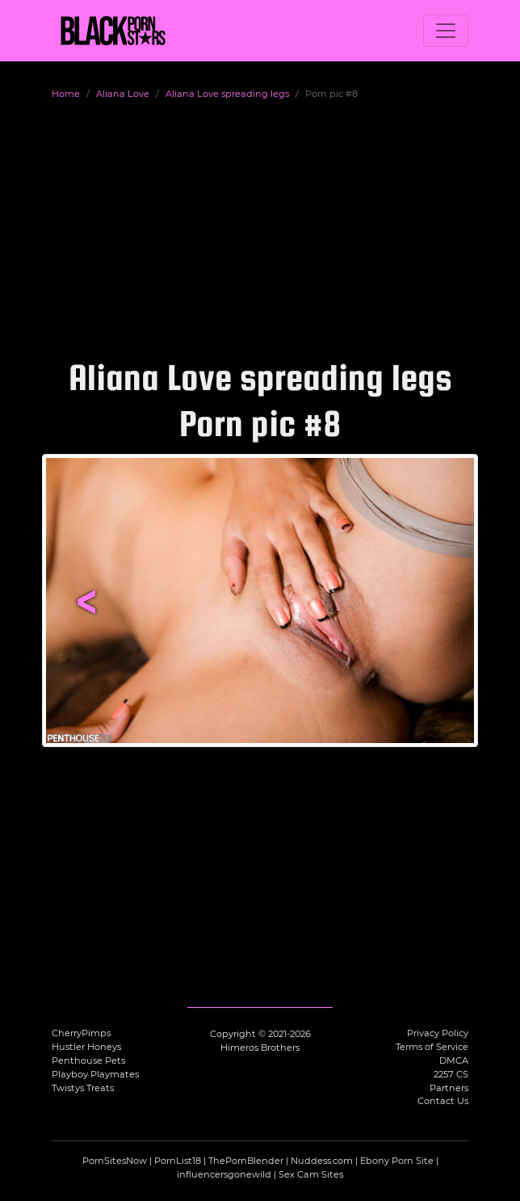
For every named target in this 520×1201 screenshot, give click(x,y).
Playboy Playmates (95, 1074)
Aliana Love (122, 93)
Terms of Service (432, 1046)
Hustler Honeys (86, 1046)
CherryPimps (81, 1033)
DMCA (453, 1060)
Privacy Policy (437, 1033)
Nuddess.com (322, 1160)
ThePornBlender (245, 1160)
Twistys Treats (83, 1088)
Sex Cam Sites (311, 1174)
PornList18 (177, 1160)
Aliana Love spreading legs (227, 93)
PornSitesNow (114, 1160)
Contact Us (442, 1101)
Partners (449, 1088)
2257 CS (451, 1074)
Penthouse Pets (88, 1060)
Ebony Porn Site (397, 1160)
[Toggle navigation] (445, 31)
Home (66, 93)
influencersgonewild (224, 1174)
